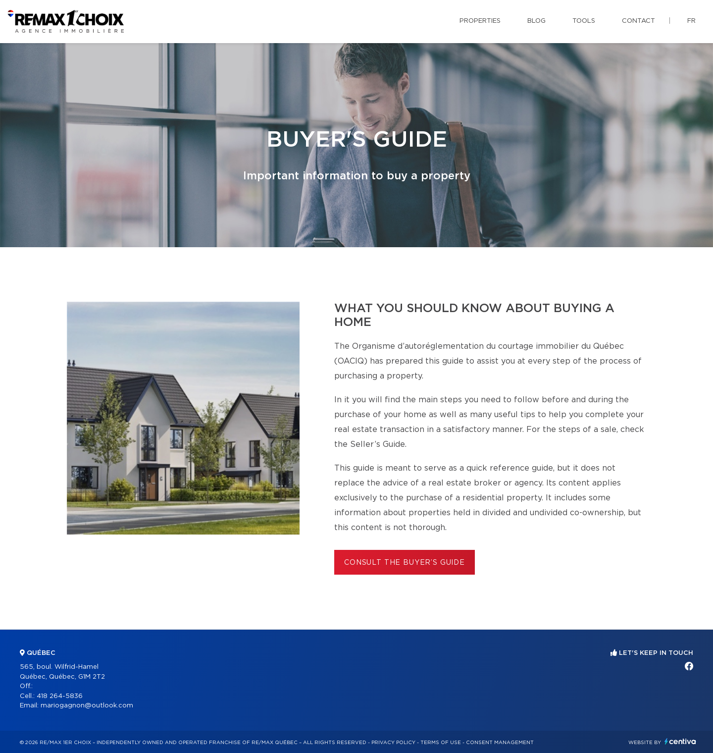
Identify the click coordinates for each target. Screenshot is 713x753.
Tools (583, 21)
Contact (638, 21)
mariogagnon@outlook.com (87, 705)
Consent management (500, 742)
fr (691, 21)
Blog (536, 21)
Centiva (680, 741)
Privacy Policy (393, 742)
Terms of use (440, 742)
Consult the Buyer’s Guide (404, 562)
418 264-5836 (60, 696)
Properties (480, 21)
